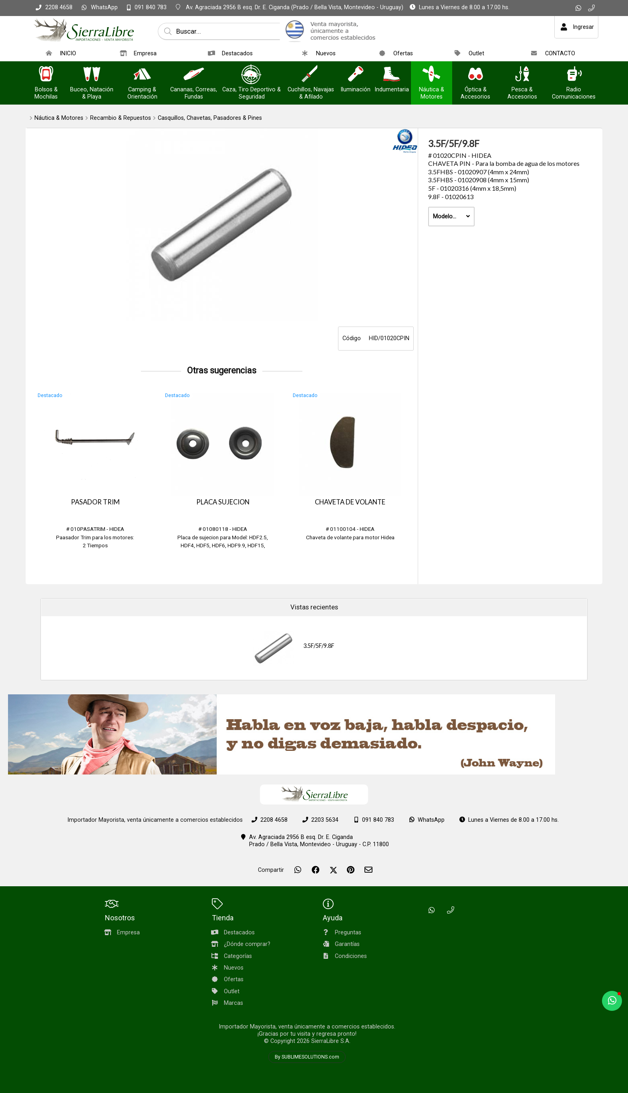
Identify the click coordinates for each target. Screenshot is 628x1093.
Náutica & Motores (58, 118)
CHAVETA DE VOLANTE (350, 502)
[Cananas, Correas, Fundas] (193, 74)
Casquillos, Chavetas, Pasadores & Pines (210, 118)
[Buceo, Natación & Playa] (91, 74)
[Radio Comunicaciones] (574, 74)
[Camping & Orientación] (142, 74)
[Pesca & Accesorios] (522, 74)
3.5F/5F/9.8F (318, 645)
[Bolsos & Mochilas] (46, 74)
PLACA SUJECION (223, 502)
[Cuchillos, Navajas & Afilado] (310, 74)
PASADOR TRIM (95, 502)
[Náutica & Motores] (431, 74)
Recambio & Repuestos (120, 118)
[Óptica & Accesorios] (475, 74)
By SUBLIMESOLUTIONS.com (307, 1057)
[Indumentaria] (391, 74)
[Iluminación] (355, 74)
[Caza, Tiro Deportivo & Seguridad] (251, 74)
